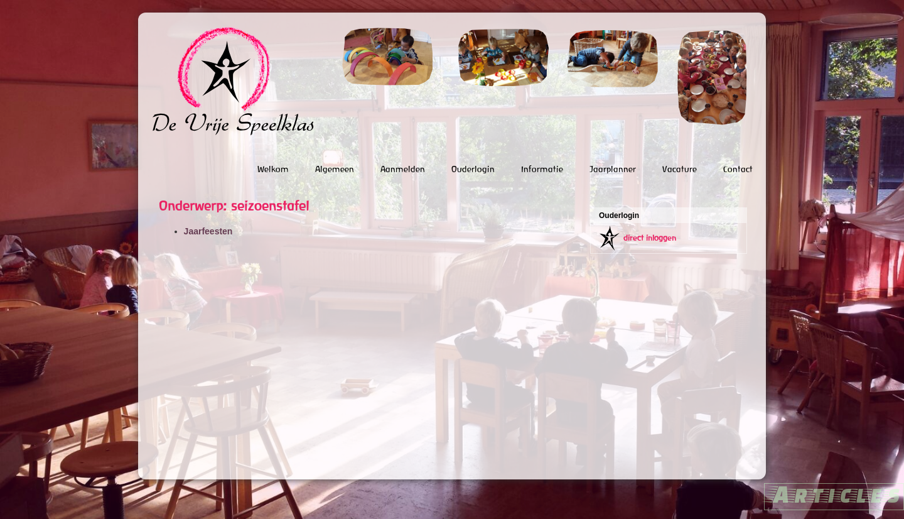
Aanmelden (402, 169)
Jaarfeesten (208, 231)
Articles (834, 493)
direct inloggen (649, 238)
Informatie (542, 169)
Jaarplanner (612, 169)
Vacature (679, 169)
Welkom (273, 169)
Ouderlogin (473, 169)
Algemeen (334, 169)
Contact (738, 169)
